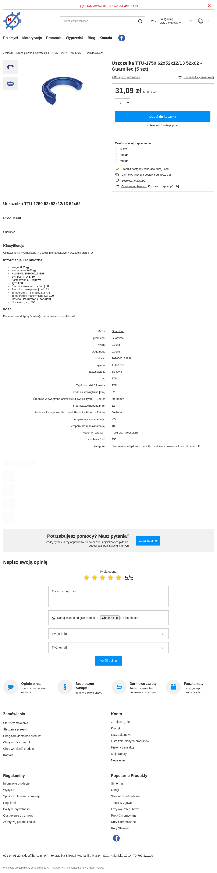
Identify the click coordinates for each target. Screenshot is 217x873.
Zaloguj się (166, 19)
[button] (53, 716)
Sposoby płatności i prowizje (21, 796)
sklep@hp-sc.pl (32, 855)
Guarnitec (118, 331)
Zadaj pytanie (148, 540)
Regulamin (10, 802)
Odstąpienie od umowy (18, 815)
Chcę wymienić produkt (18, 747)
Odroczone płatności (134, 186)
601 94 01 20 (12, 855)
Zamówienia (14, 714)
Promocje (54, 38)
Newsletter (118, 760)
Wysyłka (8, 790)
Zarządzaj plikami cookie (19, 822)
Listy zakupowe (169, 22)
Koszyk (116, 728)
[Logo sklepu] (12, 21)
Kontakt (105, 38)
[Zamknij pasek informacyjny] (209, 5)
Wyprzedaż (74, 38)
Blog (91, 38)
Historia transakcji (122, 747)
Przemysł (10, 38)
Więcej (99, 432)
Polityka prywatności (16, 809)
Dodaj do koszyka (162, 116)
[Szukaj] (140, 21)
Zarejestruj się (120, 721)
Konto (116, 714)
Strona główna (24, 53)
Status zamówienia (15, 721)
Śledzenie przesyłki (16, 728)
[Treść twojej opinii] (108, 596)
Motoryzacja (32, 38)
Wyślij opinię (108, 660)
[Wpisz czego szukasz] (102, 21)
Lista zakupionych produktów (130, 741)
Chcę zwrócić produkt (17, 741)
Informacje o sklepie (16, 783)
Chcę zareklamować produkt (22, 734)
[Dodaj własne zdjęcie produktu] (128, 618)
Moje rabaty (119, 753)
